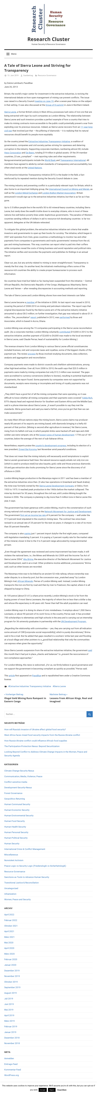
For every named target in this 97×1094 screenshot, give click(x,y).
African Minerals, (25, 581)
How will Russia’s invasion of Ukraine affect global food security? (35, 729)
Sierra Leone (10, 112)
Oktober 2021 (11, 926)
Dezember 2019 (12, 970)
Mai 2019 (8, 1009)
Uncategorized (11, 888)
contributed (65, 332)
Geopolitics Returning (14, 798)
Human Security (11, 843)
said (90, 650)
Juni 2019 (9, 1004)
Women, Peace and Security (17, 899)
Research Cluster (48, 39)
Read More (61, 1090)
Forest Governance (13, 793)
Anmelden (9, 1058)
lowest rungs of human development (56, 435)
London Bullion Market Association (59, 193)
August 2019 (10, 993)
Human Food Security (14, 821)
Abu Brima (28, 559)
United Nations (35, 167)
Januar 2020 (10, 965)
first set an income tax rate (33, 515)
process (32, 354)
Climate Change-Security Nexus (19, 770)
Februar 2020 (10, 959)
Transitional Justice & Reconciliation (21, 882)
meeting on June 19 (44, 101)
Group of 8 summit (55, 105)
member (30, 302)
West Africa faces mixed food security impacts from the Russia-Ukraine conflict (42, 735)
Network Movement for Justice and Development (67, 511)
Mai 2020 (8, 942)
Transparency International (73, 160)
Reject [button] (52, 1090)
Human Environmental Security (18, 815)
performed (65, 317)
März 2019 (9, 1021)
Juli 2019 (8, 998)
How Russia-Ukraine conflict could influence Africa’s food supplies (35, 740)
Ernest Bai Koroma (28, 449)
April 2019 (9, 1015)
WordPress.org (11, 1075)
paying (27, 533)
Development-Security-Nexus (18, 787)
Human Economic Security (16, 810)
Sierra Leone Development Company (56, 486)
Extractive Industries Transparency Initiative (49, 141)
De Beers (30, 152)
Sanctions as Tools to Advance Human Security (26, 877)
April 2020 (9, 948)
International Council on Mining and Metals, (69, 189)
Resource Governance (47, 75)
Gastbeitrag (28, 75)
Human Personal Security (16, 832)
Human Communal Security (17, 804)
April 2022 (9, 914)
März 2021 (9, 937)
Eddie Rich (87, 398)
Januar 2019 (10, 1032)
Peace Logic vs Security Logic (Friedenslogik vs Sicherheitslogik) (35, 866)
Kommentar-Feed (12, 1069)
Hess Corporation (12, 152)
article (12, 675)
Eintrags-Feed (11, 1064)
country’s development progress (50, 445)
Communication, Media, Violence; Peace (23, 776)
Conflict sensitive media (15, 782)
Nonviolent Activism (13, 860)
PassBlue (36, 675)
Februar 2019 (10, 1026)
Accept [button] (42, 1090)
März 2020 (9, 954)
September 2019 (12, 987)
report (33, 317)
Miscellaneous (11, 854)
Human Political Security (16, 838)
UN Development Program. (74, 621)
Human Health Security (15, 826)
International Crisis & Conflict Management (24, 849)
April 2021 (9, 931)
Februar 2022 (10, 920)
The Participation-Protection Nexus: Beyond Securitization (31, 746)
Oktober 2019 (11, 982)
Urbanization (10, 894)
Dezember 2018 (12, 1037)
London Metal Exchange (26, 193)
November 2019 (12, 976)
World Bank (50, 160)
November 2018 (12, 1043)
